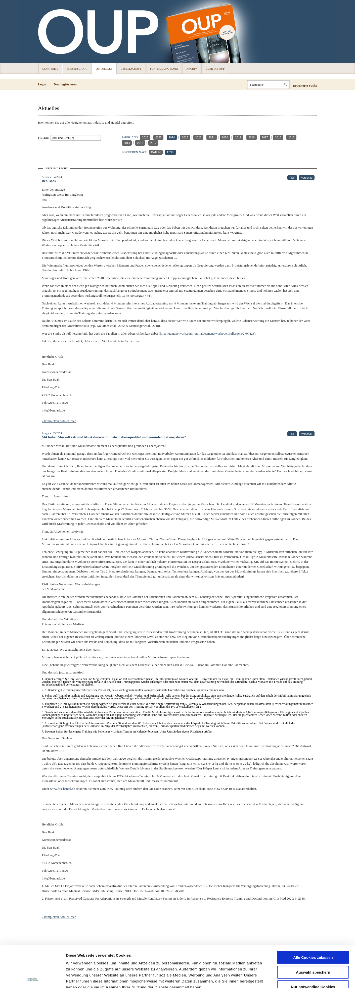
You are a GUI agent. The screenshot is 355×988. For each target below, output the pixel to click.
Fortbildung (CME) (164, 68)
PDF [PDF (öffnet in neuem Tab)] (292, 177)
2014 (127, 142)
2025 (158, 137)
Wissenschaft (77, 68)
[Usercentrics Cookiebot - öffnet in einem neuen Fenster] (33, 978)
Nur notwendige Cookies (313, 945)
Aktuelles (104, 68)
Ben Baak (49, 181)
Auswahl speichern (313, 930)
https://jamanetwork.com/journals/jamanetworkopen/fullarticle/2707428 (207, 333)
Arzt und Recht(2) (63, 138)
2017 (265, 137)
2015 (291, 137)
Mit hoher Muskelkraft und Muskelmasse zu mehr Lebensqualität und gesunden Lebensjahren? (114, 437)
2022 (198, 137)
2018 (251, 137)
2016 (278, 137)
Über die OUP (215, 68)
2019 (238, 137)
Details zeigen (267, 978)
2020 (225, 137)
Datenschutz (78, 958)
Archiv (191, 68)
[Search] (268, 84)
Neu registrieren (65, 84)
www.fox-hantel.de (62, 789)
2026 (145, 137)
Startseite (50, 68)
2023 (185, 137)
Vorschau (307, 177)
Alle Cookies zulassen (313, 916)
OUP (44, 31)
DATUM (156, 152)
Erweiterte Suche (305, 85)
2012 (153, 142)
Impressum (104, 958)
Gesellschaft (130, 68)
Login (42, 84)
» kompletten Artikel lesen (59, 421)
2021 (211, 137)
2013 (140, 142)
